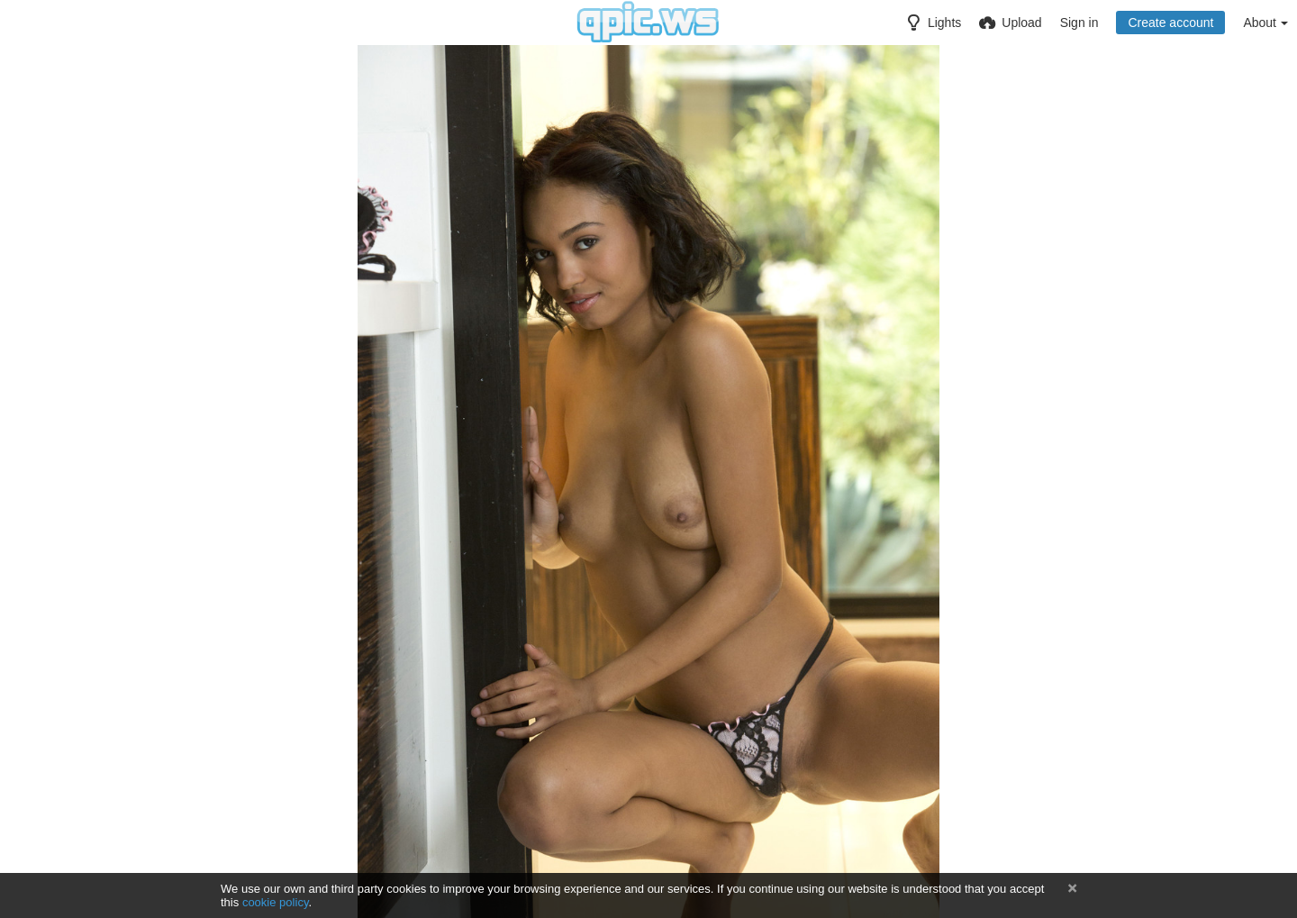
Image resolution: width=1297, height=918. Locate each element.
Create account (1170, 22)
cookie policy (275, 902)
